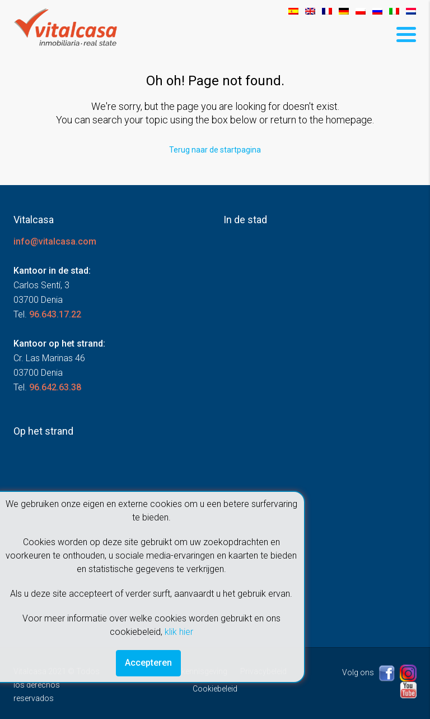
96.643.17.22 (55, 314)
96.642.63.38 (55, 387)
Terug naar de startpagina (215, 149)
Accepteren (148, 662)
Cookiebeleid (215, 688)
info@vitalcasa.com (54, 241)
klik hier (179, 631)
